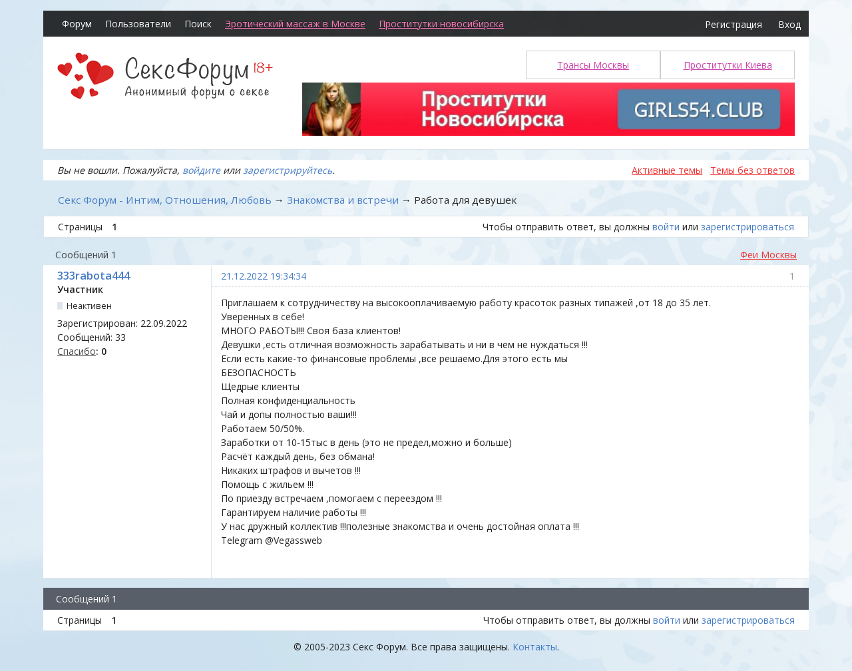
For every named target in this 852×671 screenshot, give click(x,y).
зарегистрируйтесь (287, 170)
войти (666, 226)
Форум (77, 23)
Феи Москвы (768, 254)
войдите (201, 170)
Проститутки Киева (728, 65)
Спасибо (76, 351)
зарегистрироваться (747, 226)
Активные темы (667, 170)
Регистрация (733, 24)
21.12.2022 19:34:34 (263, 276)
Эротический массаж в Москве (295, 23)
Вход (789, 24)
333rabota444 (93, 275)
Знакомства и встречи (343, 199)
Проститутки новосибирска (441, 23)
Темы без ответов (752, 170)
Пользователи (138, 23)
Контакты (535, 646)
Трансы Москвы (593, 65)
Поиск (198, 23)
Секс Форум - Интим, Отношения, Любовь (165, 199)
